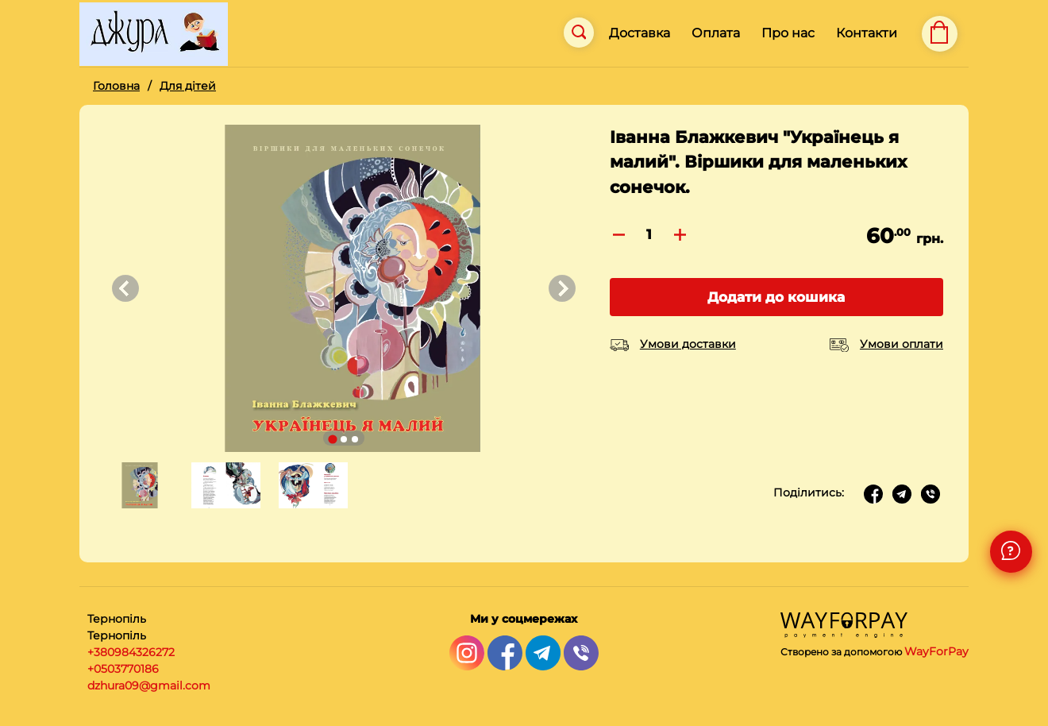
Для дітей (188, 86)
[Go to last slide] (125, 288)
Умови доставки (688, 344)
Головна (116, 86)
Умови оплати (901, 344)
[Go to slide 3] (355, 439)
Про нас (788, 33)
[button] (138, 485)
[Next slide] (562, 288)
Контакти (866, 33)
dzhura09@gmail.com (148, 685)
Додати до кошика (776, 297)
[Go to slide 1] (332, 438)
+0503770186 (123, 669)
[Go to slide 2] (344, 439)
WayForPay (936, 651)
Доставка (639, 33)
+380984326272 (131, 652)
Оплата (716, 33)
